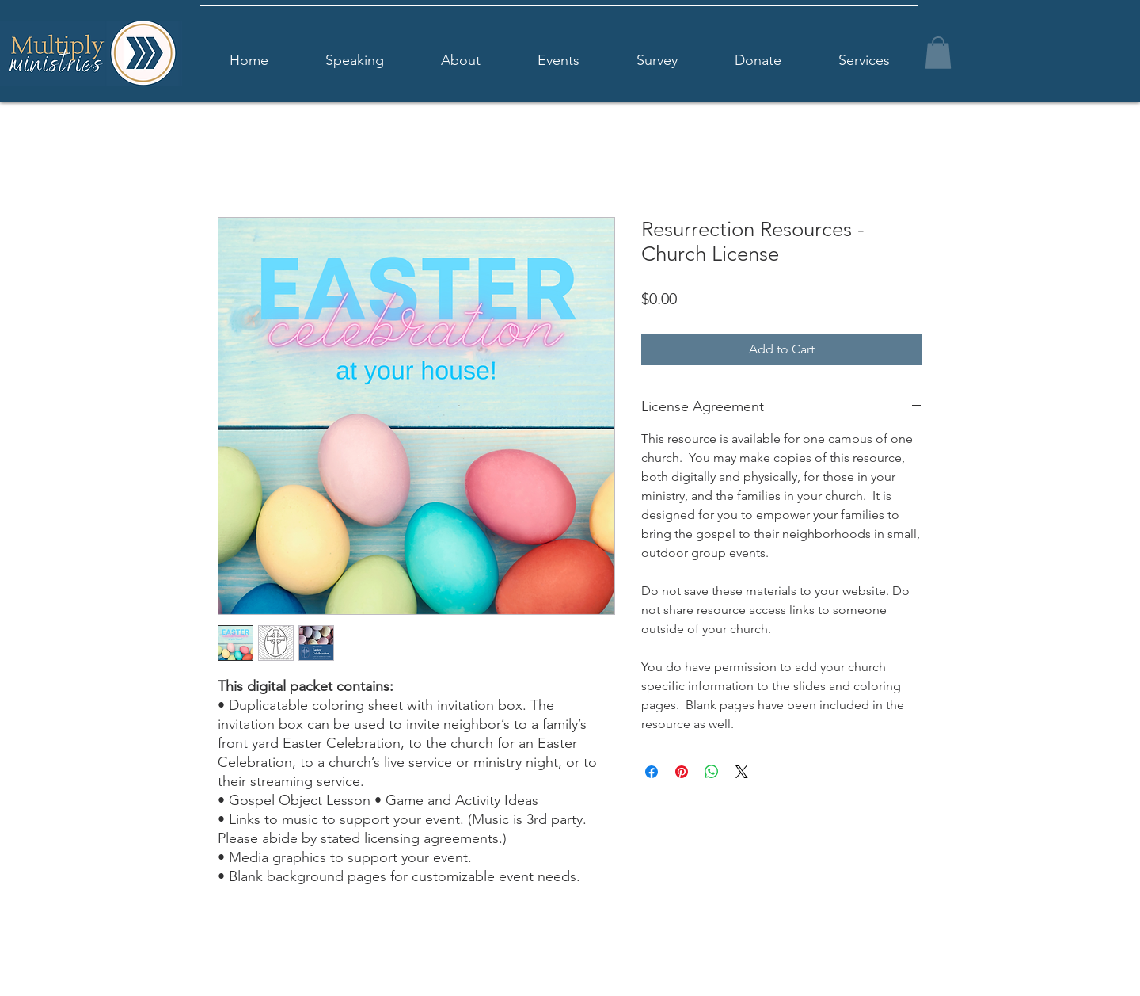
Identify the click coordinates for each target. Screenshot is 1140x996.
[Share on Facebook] (651, 771)
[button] (938, 52)
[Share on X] (741, 771)
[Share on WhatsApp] (711, 771)
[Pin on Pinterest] (681, 771)
